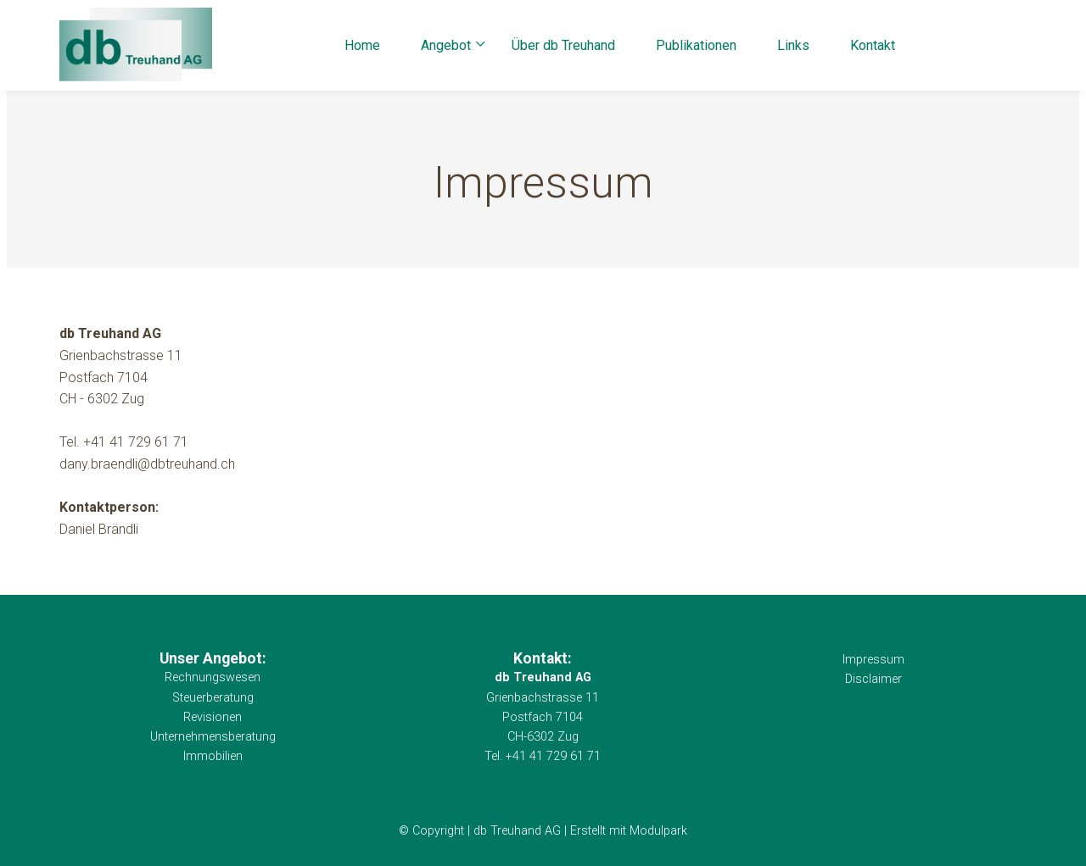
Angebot (446, 45)
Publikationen (696, 45)
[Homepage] (135, 46)
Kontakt (872, 45)
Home (362, 45)
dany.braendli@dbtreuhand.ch (147, 464)
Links (793, 45)
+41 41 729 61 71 (135, 442)
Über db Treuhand (563, 45)
